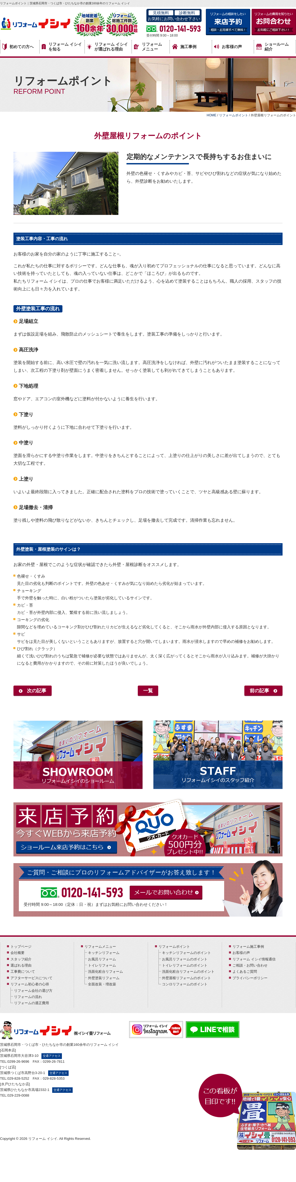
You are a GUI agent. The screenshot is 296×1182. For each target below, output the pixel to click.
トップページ (20, 947)
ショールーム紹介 (272, 46)
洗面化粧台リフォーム (105, 972)
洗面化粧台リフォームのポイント (188, 972)
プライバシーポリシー (249, 978)
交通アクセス (52, 1055)
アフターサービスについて (31, 978)
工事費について (22, 972)
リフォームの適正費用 (31, 1003)
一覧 (148, 690)
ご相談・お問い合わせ (249, 965)
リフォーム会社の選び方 (33, 991)
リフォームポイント (174, 947)
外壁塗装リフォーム (103, 978)
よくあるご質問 (244, 972)
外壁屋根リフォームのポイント (186, 978)
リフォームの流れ (28, 997)
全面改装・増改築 (102, 984)
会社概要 (17, 953)
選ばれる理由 (20, 965)
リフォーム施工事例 (248, 947)
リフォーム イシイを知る (62, 46)
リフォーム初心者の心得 (29, 984)
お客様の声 (228, 46)
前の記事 (259, 690)
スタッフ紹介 (20, 959)
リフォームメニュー (148, 46)
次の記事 (36, 690)
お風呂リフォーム (102, 959)
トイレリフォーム (102, 965)
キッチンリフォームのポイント (186, 953)
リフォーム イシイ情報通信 (254, 959)
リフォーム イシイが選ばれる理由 (107, 46)
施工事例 (184, 46)
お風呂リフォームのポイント (184, 959)
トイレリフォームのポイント (184, 965)
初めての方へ (18, 47)
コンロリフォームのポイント (184, 984)
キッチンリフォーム (103, 953)
